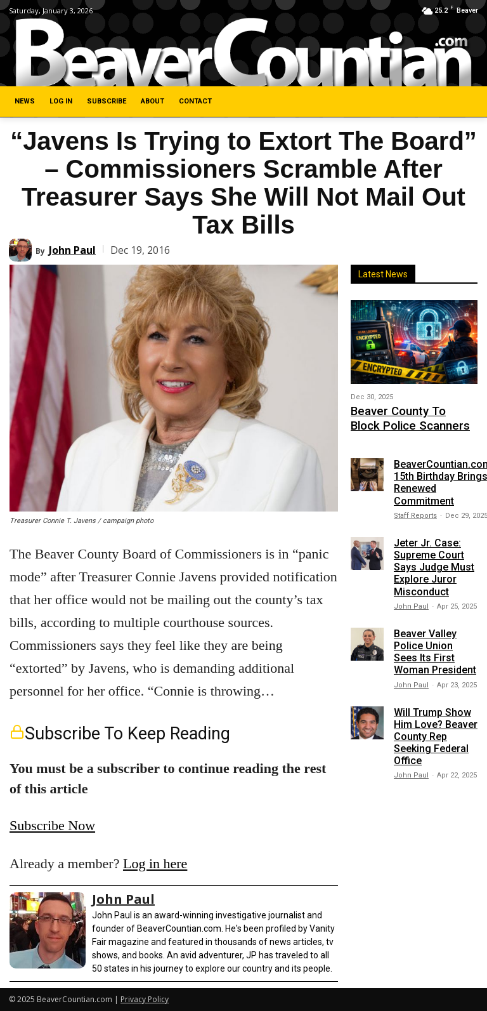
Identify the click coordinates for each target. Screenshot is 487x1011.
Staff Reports (415, 509)
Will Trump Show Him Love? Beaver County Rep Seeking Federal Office (435, 729)
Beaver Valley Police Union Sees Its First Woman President (435, 645)
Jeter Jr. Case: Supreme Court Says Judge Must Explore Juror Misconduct (434, 560)
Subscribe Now (52, 825)
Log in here (155, 863)
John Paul (72, 250)
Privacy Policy (144, 999)
